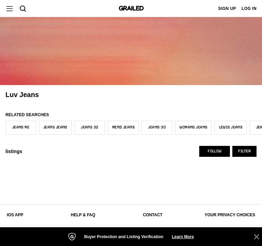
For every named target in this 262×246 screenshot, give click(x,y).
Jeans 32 (90, 127)
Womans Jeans (193, 127)
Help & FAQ (83, 215)
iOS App (15, 215)
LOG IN (249, 8)
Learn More (183, 236)
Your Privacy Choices (230, 215)
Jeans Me (21, 127)
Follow (214, 151)
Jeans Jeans (55, 127)
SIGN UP (227, 8)
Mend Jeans (123, 127)
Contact (153, 215)
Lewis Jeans (231, 127)
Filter (244, 151)
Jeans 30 (157, 127)
